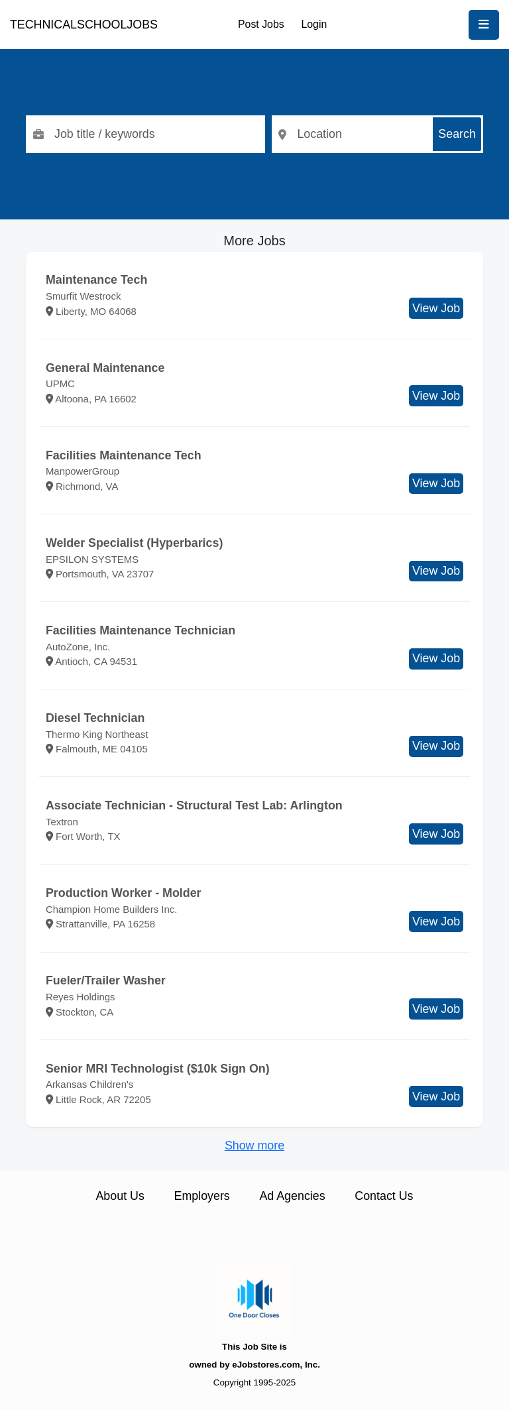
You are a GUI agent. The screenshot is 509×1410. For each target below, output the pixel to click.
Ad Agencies (292, 1196)
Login (314, 24)
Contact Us (384, 1196)
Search (457, 134)
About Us (119, 1196)
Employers (202, 1196)
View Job (436, 308)
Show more (254, 1145)
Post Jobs (261, 24)
